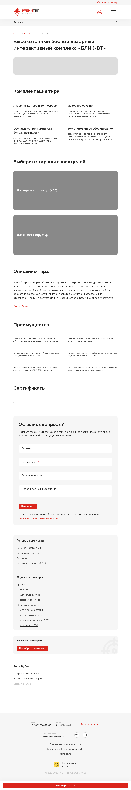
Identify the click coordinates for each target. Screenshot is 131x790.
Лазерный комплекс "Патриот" (28, 678)
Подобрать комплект (32, 648)
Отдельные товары (30, 577)
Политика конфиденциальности (65, 744)
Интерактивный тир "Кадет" (27, 673)
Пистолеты (25, 589)
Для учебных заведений (29, 548)
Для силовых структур (28, 553)
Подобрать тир (65, 785)
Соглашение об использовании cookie (65, 749)
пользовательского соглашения (38, 518)
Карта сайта (65, 754)
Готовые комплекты (30, 540)
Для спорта (22, 558)
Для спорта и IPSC (29, 625)
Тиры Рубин (21, 666)
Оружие (21, 584)
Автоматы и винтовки (30, 594)
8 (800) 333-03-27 (53, 736)
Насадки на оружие (30, 600)
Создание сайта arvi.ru (69, 764)
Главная (17, 34)
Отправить (27, 506)
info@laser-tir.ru (65, 725)
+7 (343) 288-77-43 (40, 725)
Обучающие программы (29, 605)
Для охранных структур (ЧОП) (31, 563)
